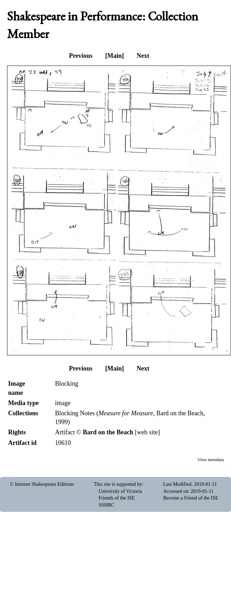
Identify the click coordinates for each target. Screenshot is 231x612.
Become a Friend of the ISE (190, 498)
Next (143, 55)
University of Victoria (120, 491)
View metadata (210, 459)
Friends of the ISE (117, 498)
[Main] (114, 55)
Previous (81, 55)
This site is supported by (118, 484)
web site (147, 432)
